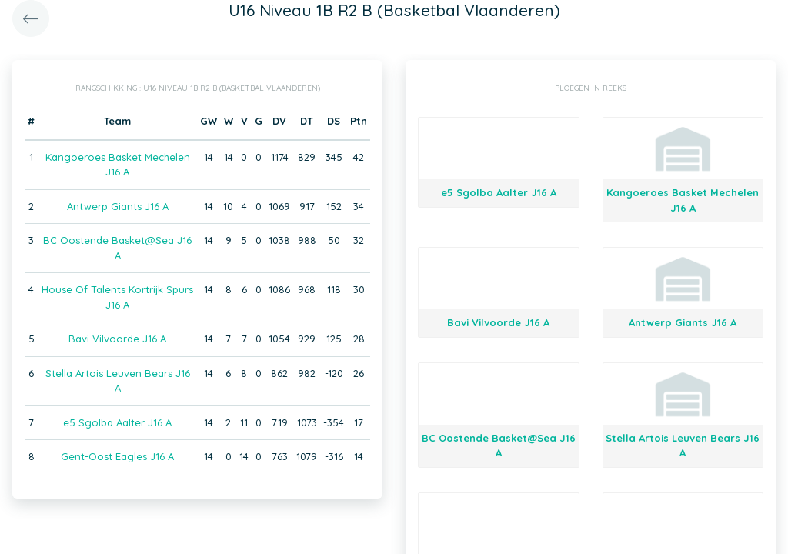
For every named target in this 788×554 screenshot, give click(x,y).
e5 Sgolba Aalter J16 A (117, 422)
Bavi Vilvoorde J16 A (117, 338)
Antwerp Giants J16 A (118, 206)
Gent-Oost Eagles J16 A (117, 456)
